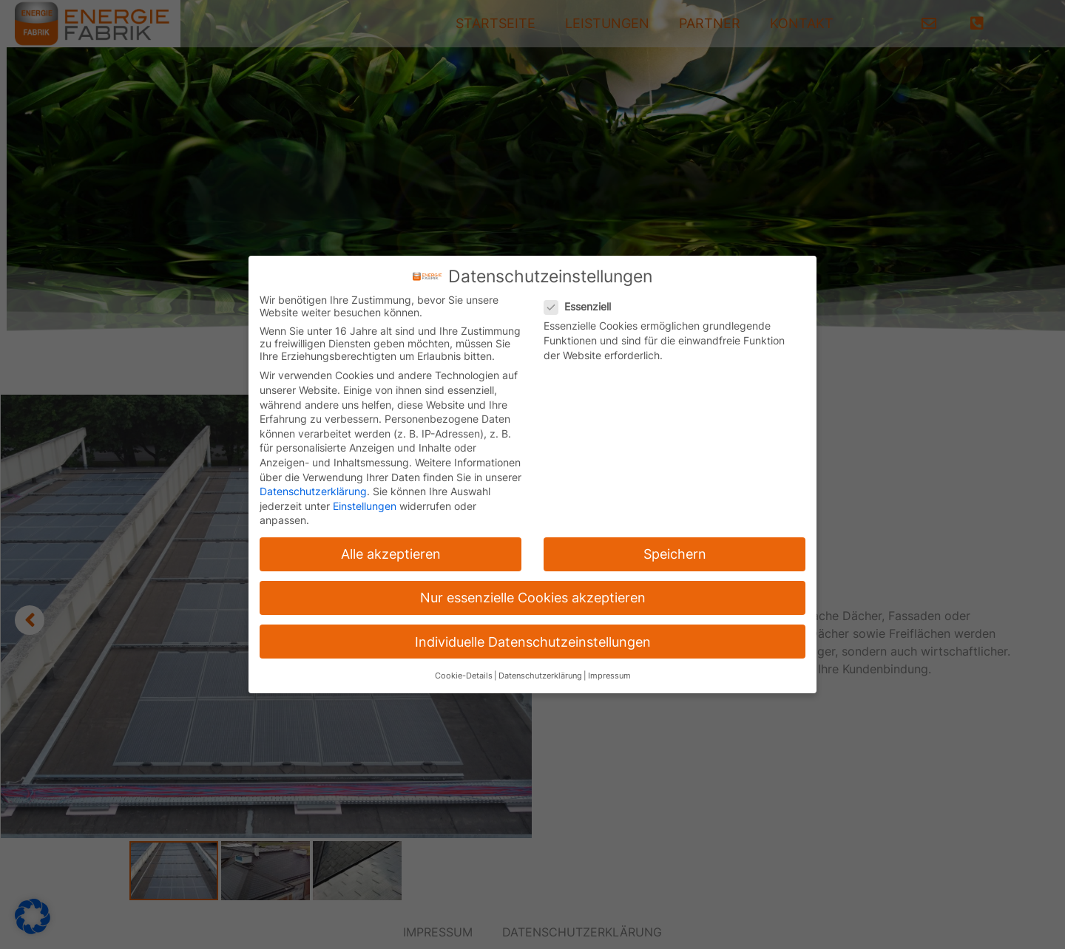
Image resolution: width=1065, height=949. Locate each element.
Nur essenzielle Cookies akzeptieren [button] (533, 597)
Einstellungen (364, 506)
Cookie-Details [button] (464, 676)
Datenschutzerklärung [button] (540, 676)
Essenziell (582, 306)
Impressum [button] (609, 676)
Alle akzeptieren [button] (391, 554)
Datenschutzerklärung (313, 491)
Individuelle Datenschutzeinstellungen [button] (533, 642)
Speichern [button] (674, 554)
